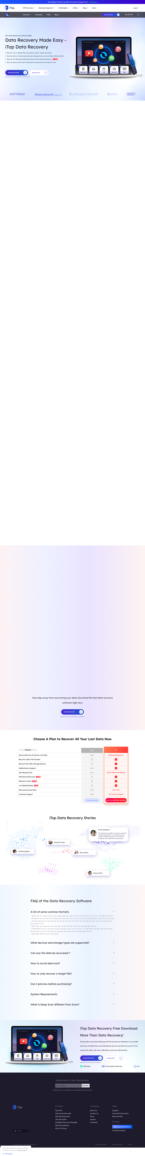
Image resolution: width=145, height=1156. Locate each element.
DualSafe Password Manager (66, 1122)
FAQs (49, 15)
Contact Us (94, 1113)
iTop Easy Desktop (62, 1125)
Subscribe (85, 1085)
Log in (135, 8)
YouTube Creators (119, 1130)
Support (115, 1110)
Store (94, 8)
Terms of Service (101, 1144)
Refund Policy (117, 1116)
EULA (130, 1144)
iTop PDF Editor (61, 1119)
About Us (93, 1110)
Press (92, 1116)
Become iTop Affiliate (122, 1127)
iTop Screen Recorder (63, 1113)
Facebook (94, 1122)
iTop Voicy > (93, 2)
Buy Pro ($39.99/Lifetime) (116, 800)
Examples (39, 15)
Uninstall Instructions (120, 1113)
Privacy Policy (118, 1144)
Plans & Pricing (61, 1128)
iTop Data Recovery (62, 1116)
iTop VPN (58, 1110)
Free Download (92, 800)
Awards (93, 1119)
